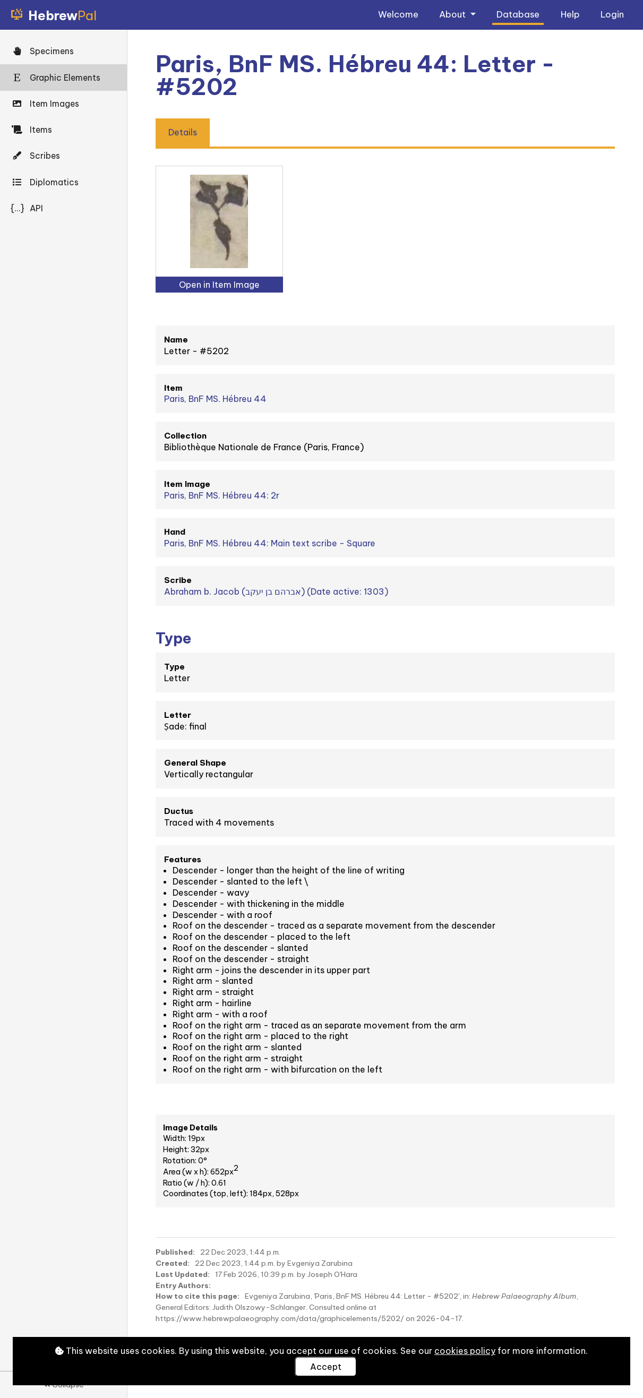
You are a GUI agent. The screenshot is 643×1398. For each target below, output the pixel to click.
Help (570, 14)
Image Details (190, 1128)
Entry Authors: (183, 1285)
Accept (325, 1366)
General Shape (195, 763)
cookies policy (464, 1350)
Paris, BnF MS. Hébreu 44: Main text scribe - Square (269, 543)
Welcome (398, 14)
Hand (174, 532)
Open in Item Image (219, 284)
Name (176, 340)
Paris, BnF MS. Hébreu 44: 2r (221, 495)
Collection (185, 436)
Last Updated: (183, 1274)
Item (173, 388)
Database (517, 14)
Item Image (187, 484)
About (453, 14)
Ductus (178, 811)
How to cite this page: (197, 1296)
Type (174, 667)
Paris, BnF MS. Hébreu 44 (215, 398)
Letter (177, 715)
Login (612, 14)
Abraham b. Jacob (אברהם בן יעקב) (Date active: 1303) (276, 591)
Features (182, 859)
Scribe (178, 580)
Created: (173, 1263)
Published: (175, 1252)
